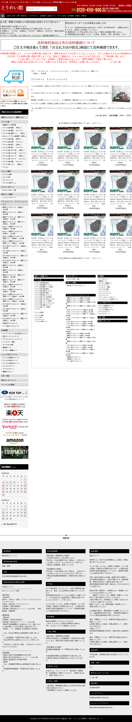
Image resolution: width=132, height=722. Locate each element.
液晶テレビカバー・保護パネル (12, 117)
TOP (32, 71)
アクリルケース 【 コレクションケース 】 (14, 203)
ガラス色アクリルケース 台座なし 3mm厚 (13, 252)
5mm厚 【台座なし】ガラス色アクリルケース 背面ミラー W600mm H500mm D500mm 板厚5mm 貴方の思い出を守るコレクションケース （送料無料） (68, 244)
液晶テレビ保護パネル (41, 276)
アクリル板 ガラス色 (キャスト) (44, 299)
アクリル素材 (6, 171)
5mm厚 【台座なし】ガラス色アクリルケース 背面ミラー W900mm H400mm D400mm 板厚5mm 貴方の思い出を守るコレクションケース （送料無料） (121, 200)
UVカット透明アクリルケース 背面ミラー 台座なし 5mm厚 (12, 300)
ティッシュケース (104, 291)
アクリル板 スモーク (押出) (43, 301)
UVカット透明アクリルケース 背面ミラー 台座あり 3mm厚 (12, 237)
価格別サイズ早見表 (9, 125)
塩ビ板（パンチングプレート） (76, 285)
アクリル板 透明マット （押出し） (15, 133)
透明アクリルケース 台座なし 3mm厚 (12, 213)
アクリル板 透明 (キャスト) (43, 285)
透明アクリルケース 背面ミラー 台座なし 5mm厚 (13, 281)
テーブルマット (103, 279)
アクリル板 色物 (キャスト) (43, 305)
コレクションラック (105, 293)
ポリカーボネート (7, 187)
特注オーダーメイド (8, 380)
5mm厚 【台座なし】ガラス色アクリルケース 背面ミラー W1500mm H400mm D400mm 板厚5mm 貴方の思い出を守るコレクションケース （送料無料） (68, 157)
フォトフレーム (103, 295)
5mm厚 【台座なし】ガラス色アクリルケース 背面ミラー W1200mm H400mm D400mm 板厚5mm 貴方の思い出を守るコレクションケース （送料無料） (42, 200)
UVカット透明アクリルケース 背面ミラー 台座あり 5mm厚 (12, 295)
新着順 (128, 115)
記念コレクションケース (11, 336)
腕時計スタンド (8, 371)
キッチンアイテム (104, 285)
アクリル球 (6, 177)
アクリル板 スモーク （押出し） (14, 156)
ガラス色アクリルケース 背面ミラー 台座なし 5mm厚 (14, 319)
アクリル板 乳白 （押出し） (12, 144)
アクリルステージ (9, 366)
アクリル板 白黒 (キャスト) (43, 291)
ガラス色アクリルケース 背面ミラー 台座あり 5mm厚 (14, 314)
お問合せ (84, 16)
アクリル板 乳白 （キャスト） (13, 147)
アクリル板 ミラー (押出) (42, 307)
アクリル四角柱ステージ (11, 357)
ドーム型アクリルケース (11, 326)
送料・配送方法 (22, 16)
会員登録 (43, 16)
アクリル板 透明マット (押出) (44, 287)
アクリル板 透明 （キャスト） (13, 130)
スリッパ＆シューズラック (107, 297)
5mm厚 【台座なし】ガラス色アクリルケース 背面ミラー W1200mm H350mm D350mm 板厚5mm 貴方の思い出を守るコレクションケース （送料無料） (68, 200)
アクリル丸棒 (7, 174)
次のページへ (97, 123)
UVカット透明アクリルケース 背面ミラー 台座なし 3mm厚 (12, 242)
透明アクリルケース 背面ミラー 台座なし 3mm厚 (13, 223)
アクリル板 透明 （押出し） (12, 128)
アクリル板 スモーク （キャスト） (15, 159)
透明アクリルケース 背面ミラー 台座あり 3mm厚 (13, 218)
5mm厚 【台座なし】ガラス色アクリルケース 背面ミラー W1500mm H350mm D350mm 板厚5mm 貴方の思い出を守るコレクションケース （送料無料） (95, 157)
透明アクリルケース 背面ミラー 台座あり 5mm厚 (13, 276)
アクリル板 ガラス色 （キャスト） (15, 153)
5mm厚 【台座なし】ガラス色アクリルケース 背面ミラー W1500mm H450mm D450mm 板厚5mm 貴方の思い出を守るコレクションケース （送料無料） (42, 157)
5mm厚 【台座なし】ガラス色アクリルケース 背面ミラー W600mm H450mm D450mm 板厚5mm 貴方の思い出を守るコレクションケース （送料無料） (95, 244)
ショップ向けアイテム (9, 354)
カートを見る (62, 16)
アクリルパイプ (8, 180)
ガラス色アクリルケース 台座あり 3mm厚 (13, 247)
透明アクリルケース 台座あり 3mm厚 (12, 208)
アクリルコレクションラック (12, 339)
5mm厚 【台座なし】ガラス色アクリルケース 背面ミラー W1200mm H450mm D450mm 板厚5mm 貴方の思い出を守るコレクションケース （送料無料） (121, 157)
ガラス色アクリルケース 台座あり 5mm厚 (13, 305)
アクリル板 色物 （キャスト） (13, 161)
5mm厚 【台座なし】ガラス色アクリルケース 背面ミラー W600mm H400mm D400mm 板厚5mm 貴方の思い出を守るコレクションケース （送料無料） (121, 244)
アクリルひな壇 (8, 344)
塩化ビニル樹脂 (7, 194)
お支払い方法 (10, 16)
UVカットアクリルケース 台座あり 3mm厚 (80, 310)
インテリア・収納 (9, 342)
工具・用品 (5, 376)
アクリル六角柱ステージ (11, 363)
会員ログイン (51, 16)
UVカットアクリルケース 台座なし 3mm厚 (80, 312)
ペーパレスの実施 (7, 385)
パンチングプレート (9, 197)
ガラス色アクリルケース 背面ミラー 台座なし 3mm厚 (14, 261)
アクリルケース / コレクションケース (77, 295)
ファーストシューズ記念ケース (108, 299)
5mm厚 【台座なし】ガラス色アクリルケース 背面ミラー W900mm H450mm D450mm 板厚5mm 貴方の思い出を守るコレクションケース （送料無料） (95, 200)
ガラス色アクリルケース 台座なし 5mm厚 (13, 310)
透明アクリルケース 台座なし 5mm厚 (12, 271)
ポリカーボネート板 (9, 190)
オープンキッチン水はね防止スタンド (15, 333)
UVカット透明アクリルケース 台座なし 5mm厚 (11, 290)
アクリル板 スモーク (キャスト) (44, 303)
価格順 (121, 115)
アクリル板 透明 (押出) (42, 283)
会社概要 (71, 16)
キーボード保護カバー (10, 350)
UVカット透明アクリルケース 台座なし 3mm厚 (11, 232)
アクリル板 (5, 122)
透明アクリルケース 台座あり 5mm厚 (12, 266)
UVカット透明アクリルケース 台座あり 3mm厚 (11, 227)
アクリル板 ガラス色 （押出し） (14, 150)
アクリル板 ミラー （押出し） (13, 164)
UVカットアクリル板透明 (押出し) (14, 136)
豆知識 (77, 16)
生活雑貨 (4, 330)
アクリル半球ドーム (9, 183)
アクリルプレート (9, 369)
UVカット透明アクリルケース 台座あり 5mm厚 (11, 285)
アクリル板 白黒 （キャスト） (13, 142)
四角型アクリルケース (74, 357)
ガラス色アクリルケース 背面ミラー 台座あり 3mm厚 (14, 256)
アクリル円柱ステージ (10, 360)
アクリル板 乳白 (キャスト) (43, 295)
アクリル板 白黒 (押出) (42, 289)
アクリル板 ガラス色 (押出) (43, 297)
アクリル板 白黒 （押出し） (12, 139)
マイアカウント (33, 16)
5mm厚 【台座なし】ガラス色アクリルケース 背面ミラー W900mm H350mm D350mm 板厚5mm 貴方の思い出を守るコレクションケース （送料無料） (42, 244)
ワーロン (6, 167)
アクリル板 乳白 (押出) (42, 293)
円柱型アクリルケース (10, 323)
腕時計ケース (7, 347)
